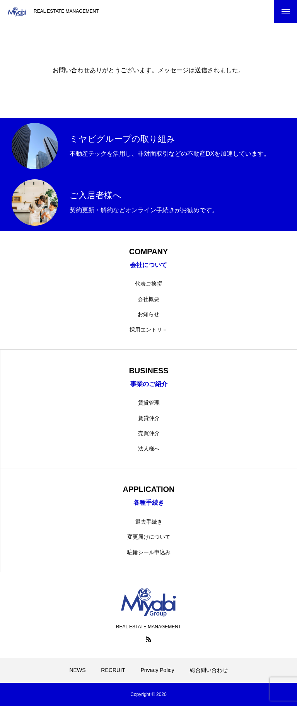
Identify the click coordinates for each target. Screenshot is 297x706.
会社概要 (148, 299)
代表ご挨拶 (148, 284)
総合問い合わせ (209, 670)
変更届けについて (149, 537)
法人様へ (149, 449)
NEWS (77, 670)
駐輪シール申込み (149, 552)
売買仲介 (149, 433)
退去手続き (148, 522)
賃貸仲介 (149, 418)
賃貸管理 (149, 403)
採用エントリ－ (148, 330)
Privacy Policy (157, 670)
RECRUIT (113, 670)
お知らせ (148, 314)
